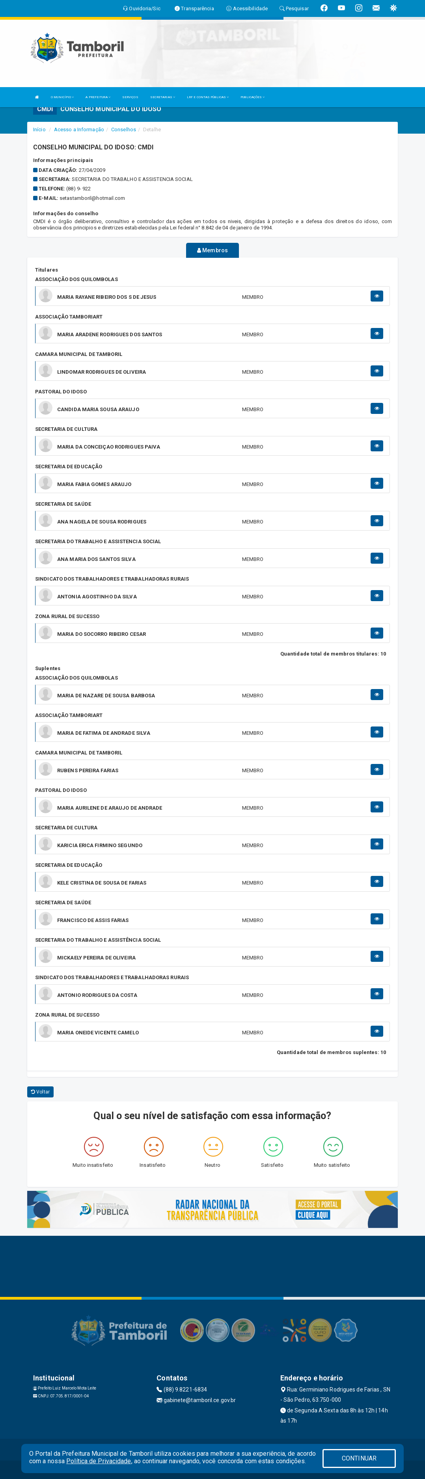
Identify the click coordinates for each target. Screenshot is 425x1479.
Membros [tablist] (212, 250)
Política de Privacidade (98, 1461)
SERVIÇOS (130, 97)
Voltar (40, 1090)
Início (39, 129)
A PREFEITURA (98, 97)
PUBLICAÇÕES (252, 97)
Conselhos (123, 129)
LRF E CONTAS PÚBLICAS (208, 97)
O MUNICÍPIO (62, 97)
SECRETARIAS (162, 97)
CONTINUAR (359, 1458)
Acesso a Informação (79, 129)
